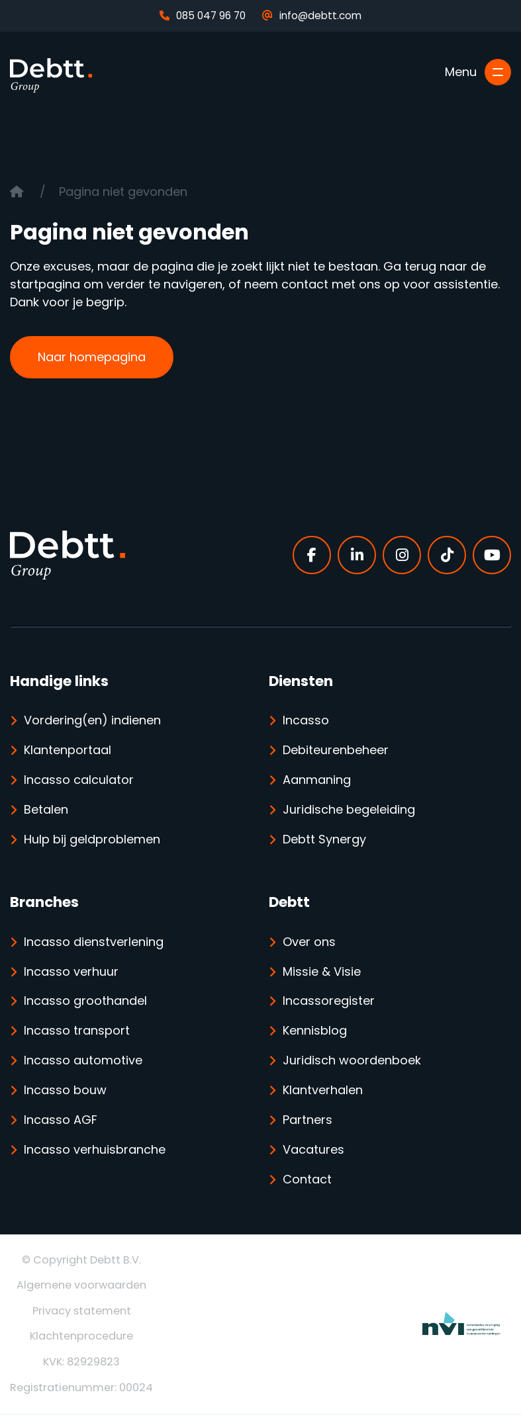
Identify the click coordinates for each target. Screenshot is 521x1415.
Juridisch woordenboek (352, 1061)
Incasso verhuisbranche (95, 1150)
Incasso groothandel (85, 1002)
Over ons (309, 942)
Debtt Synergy (324, 840)
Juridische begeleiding (349, 810)
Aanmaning (317, 780)
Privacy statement (81, 1312)
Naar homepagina (92, 357)
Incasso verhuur (71, 972)
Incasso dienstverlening (94, 942)
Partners (307, 1121)
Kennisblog (315, 1031)
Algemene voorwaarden (81, 1286)
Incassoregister (329, 1002)
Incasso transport (77, 1031)
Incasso (306, 720)
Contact (307, 1180)
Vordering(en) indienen (92, 720)
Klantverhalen (323, 1091)
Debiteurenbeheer (336, 750)
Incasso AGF (60, 1121)
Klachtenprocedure (81, 1337)
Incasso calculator (79, 780)
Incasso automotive (83, 1061)
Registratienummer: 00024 (81, 1388)
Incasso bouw (65, 1091)
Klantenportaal (67, 750)
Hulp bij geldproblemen (92, 840)
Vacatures (313, 1150)
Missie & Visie (322, 972)
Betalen (46, 810)
